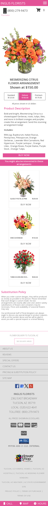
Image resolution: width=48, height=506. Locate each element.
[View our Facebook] (17, 387)
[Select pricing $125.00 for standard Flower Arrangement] (11, 96)
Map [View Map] (24, 503)
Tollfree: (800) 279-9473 (24, 412)
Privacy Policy (12, 491)
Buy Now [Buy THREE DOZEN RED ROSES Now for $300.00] (26, 282)
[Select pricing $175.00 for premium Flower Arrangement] (38, 96)
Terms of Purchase (31, 491)
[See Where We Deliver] (24, 341)
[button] (40, 11)
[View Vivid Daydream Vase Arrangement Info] (24, 223)
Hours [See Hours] (40, 503)
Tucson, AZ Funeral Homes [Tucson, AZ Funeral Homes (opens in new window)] (17, 469)
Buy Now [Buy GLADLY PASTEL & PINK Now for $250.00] (26, 204)
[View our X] (26, 387)
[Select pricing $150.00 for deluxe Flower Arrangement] (25, 96)
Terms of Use (24, 495)
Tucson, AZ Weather (12, 482)
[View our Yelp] (31, 387)
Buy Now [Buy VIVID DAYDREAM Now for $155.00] (26, 243)
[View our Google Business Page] (22, 387)
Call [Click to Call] (8, 503)
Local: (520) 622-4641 (24, 407)
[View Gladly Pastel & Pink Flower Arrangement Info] (24, 184)
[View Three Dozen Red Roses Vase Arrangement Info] (24, 262)
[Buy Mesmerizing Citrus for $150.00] (24, 155)
